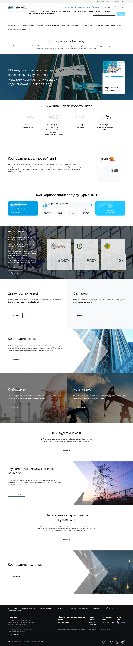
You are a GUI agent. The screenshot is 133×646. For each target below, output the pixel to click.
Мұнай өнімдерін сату (79, 11)
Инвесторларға (43, 11)
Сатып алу (66, 11)
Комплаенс (75, 25)
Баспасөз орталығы (79, 608)
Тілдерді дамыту (95, 11)
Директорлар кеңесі (28, 25)
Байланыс (109, 608)
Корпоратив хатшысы (52, 25)
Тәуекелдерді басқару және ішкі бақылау (108, 25)
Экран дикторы (14, 610)
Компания (32, 11)
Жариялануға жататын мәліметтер (19, 29)
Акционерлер (15, 25)
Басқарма (40, 25)
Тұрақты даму (56, 11)
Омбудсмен (65, 25)
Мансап (96, 608)
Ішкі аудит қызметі (87, 25)
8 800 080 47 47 (13, 634)
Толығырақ (15, 273)
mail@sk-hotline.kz (108, 622)
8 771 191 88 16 (63, 622)
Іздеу (121, 14)
